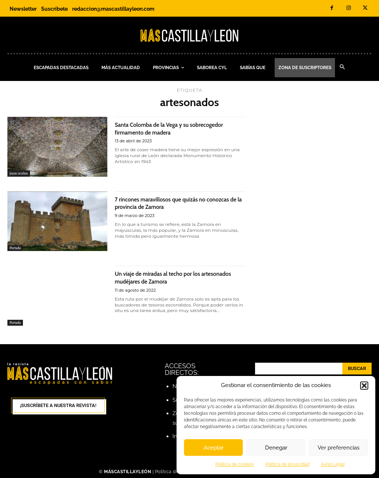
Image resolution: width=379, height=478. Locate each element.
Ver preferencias (338, 447)
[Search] (357, 368)
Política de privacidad (287, 464)
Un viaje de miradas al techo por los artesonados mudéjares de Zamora (168, 277)
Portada (16, 247)
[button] (364, 385)
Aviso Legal (333, 464)
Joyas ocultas (20, 173)
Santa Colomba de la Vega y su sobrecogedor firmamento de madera (171, 128)
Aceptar (214, 447)
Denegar (276, 447)
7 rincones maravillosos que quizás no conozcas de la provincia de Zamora (171, 203)
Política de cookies (234, 464)
